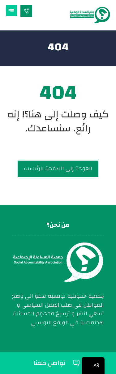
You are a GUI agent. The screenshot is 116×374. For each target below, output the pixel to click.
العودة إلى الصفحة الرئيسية (58, 168)
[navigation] (93, 365)
